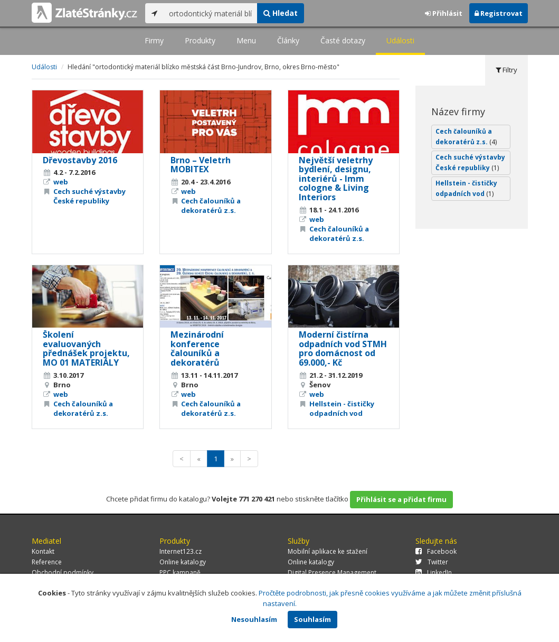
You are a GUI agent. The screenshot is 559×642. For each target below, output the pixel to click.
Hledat (280, 13)
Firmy (154, 40)
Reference (47, 561)
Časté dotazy (342, 40)
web (60, 182)
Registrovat (499, 13)
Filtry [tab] (506, 70)
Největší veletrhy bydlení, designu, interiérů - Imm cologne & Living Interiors (336, 178)
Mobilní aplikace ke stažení (327, 551)
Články (288, 40)
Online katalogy (182, 561)
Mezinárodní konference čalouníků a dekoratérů (197, 348)
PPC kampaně (180, 572)
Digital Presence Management (332, 572)
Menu (246, 40)
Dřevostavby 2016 (80, 160)
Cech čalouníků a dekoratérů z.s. (211, 205)
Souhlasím (312, 619)
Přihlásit (443, 13)
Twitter (431, 561)
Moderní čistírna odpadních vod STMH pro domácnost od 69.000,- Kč (343, 348)
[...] (210, 13)
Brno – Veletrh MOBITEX (200, 164)
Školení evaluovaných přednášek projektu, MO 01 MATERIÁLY (86, 348)
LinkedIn (433, 572)
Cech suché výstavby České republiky (89, 196)
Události (400, 40)
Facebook (436, 551)
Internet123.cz (180, 551)
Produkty (200, 40)
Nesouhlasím (254, 619)
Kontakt (43, 551)
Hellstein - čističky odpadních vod (341, 408)
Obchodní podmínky (62, 572)
